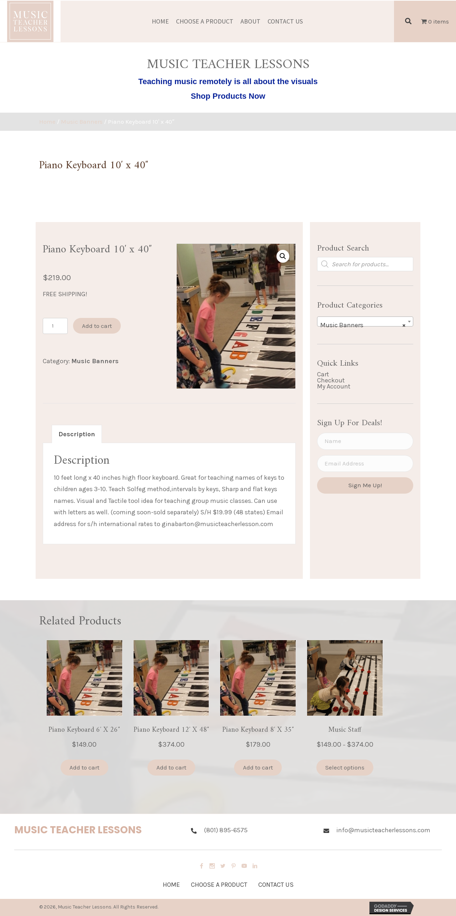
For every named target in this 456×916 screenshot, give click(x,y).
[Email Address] (365, 463)
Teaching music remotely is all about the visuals (227, 81)
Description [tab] (76, 434)
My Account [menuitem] (334, 386)
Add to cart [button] (84, 767)
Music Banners (82, 121)
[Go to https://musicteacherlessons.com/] (95, 832)
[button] (282, 256)
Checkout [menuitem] (331, 380)
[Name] (365, 441)
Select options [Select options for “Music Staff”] (344, 767)
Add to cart (97, 325)
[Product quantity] (55, 326)
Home (47, 121)
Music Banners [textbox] (363, 325)
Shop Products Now (228, 96)
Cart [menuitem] (323, 374)
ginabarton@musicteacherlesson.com (217, 524)
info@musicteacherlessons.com (383, 830)
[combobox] (365, 321)
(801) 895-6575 (226, 830)
